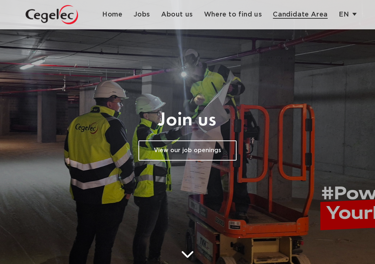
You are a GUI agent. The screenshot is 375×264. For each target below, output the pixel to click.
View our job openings (187, 150)
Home (112, 14)
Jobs (142, 14)
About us (177, 14)
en (344, 14)
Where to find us (233, 14)
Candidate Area (300, 14)
